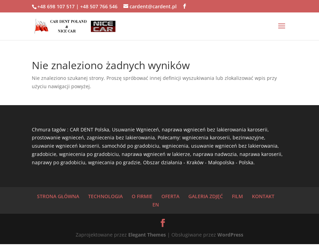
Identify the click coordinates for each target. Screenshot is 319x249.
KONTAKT (263, 196)
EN (155, 204)
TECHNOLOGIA (105, 196)
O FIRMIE (142, 196)
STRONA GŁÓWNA (58, 196)
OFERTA (170, 196)
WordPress (230, 234)
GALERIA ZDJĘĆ (205, 196)
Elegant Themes (147, 234)
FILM (237, 196)
